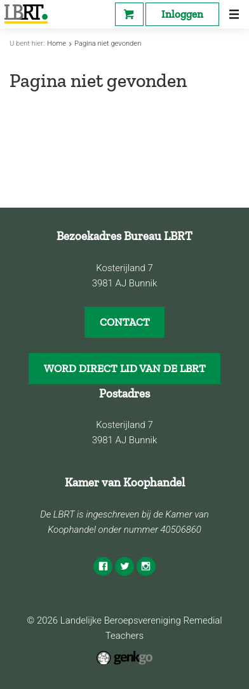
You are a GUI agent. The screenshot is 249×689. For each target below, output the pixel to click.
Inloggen (182, 14)
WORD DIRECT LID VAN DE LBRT (125, 368)
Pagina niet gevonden (107, 43)
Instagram (146, 566)
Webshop (129, 15)
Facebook (102, 566)
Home (56, 43)
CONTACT (125, 322)
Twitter (124, 566)
